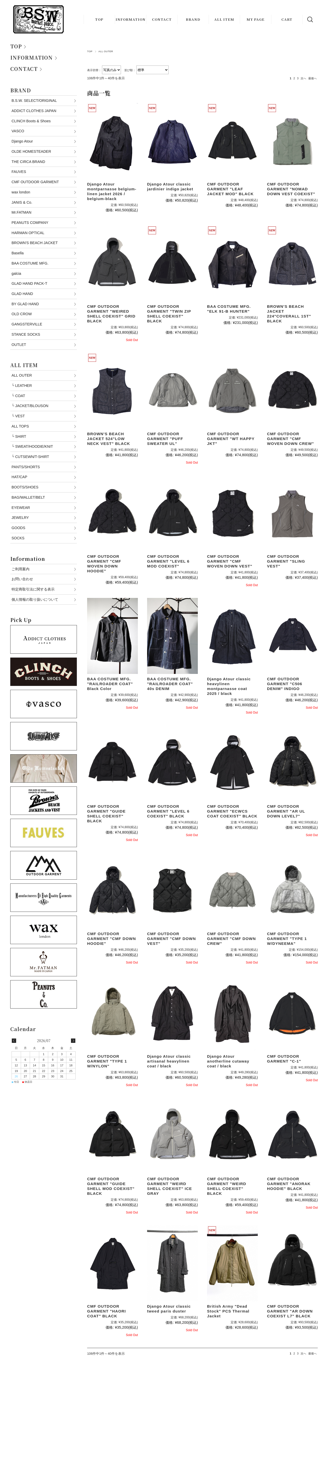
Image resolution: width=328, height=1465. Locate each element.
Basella (18, 253)
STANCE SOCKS (26, 334)
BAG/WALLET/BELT (28, 497)
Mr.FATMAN (21, 212)
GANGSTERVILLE (27, 324)
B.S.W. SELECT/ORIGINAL (34, 101)
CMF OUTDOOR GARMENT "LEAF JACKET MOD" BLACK (230, 189)
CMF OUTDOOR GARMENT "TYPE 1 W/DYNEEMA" (287, 939)
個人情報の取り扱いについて (35, 599)
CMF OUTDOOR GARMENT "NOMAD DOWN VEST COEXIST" (291, 189)
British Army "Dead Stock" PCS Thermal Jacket (228, 1311)
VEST (18, 416)
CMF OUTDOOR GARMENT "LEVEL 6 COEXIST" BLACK (168, 811)
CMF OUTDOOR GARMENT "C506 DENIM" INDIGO (284, 684)
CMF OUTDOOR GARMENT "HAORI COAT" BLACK (106, 1311)
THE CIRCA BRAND (28, 162)
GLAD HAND (22, 294)
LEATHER (22, 386)
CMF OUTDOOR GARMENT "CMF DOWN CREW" (231, 939)
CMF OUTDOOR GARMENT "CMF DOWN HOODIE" (111, 939)
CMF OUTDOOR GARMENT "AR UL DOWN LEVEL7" (286, 811)
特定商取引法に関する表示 (33, 589)
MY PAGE (255, 19)
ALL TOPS (20, 426)
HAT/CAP (19, 477)
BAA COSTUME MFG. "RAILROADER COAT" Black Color (110, 684)
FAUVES (19, 172)
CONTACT (162, 19)
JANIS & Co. (22, 202)
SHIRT (19, 436)
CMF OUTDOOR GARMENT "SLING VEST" (286, 561)
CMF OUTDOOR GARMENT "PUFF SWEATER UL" (165, 439)
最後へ (312, 78)
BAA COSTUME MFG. (30, 263)
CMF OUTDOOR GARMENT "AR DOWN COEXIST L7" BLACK (290, 1311)
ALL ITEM (224, 19)
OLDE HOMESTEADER (31, 151)
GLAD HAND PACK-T (29, 283)
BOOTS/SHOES (25, 487)
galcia (16, 273)
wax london (21, 192)
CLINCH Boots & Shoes (31, 121)
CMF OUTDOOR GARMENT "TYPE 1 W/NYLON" (107, 1061)
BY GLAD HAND (25, 304)
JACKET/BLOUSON (30, 406)
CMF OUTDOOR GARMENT (35, 182)
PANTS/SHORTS (26, 467)
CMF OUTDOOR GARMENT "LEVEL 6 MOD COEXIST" (168, 561)
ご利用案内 (20, 569)
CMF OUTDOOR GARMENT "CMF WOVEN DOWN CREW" (290, 439)
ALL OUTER (22, 375)
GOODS (18, 528)
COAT (18, 396)
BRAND (193, 19)
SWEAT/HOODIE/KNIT (32, 446)
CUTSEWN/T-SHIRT (30, 457)
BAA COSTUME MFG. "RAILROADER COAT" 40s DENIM (170, 684)
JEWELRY (20, 518)
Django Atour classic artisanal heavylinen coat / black (169, 1061)
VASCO (18, 131)
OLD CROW (22, 314)
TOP (99, 19)
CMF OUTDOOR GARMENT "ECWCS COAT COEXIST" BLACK (232, 811)
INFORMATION (131, 19)
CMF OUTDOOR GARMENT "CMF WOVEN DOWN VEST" (229, 561)
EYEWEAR (21, 508)
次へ (303, 78)
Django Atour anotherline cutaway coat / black (228, 1061)
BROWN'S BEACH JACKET (35, 243)
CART (286, 19)
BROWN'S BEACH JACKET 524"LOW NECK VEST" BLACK (108, 439)
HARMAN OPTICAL (28, 233)
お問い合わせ (22, 579)
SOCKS (18, 538)
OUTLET (19, 345)
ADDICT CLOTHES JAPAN (34, 111)
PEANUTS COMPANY (30, 223)
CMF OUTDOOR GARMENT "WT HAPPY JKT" (230, 439)
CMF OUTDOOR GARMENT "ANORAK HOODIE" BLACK (289, 1184)
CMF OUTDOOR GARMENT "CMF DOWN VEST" (171, 939)
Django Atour (22, 141)
